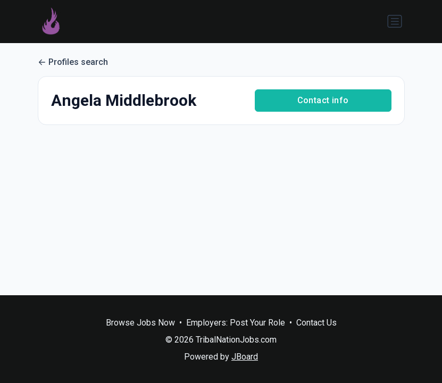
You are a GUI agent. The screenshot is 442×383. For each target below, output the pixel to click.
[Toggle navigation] (395, 21)
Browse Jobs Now (140, 323)
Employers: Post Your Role (235, 323)
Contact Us (316, 323)
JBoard (244, 357)
